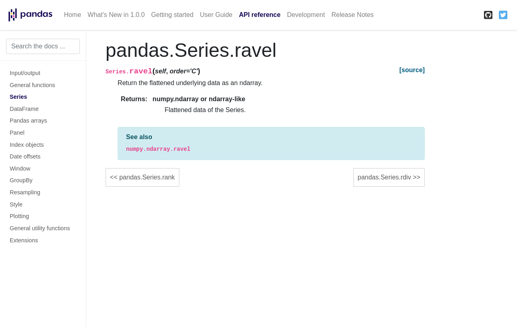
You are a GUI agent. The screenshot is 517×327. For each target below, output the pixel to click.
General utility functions (40, 228)
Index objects (27, 145)
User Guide (216, 14)
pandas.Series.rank (147, 177)
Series (18, 97)
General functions (32, 85)
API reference (259, 14)
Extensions (24, 240)
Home (72, 14)
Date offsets (25, 156)
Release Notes (352, 14)
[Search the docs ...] (43, 46)
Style (16, 204)
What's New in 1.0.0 (116, 14)
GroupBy (21, 180)
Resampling (25, 192)
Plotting (19, 216)
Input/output (25, 73)
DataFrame (24, 109)
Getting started (172, 14)
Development (306, 14)
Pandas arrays (28, 120)
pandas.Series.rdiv (384, 177)
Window (20, 168)
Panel (17, 132)
